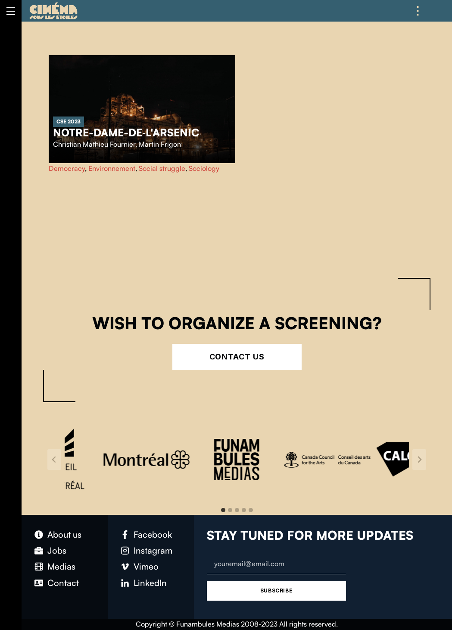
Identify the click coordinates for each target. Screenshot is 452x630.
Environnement (111, 168)
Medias (61, 566)
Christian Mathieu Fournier (94, 144)
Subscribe (276, 590)
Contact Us (237, 356)
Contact (63, 582)
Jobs (56, 550)
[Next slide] (419, 459)
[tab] (223, 510)
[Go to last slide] (54, 459)
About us (64, 534)
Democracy (67, 168)
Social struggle (162, 168)
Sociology (204, 168)
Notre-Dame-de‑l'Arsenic (126, 132)
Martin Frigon (160, 144)
